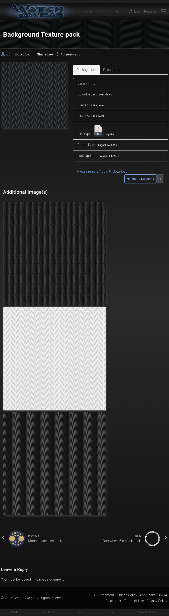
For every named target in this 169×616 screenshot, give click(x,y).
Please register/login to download (102, 171)
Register (150, 11)
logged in (28, 579)
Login (138, 11)
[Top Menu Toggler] (163, 11)
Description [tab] (111, 70)
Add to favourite (140, 179)
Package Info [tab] (86, 70)
